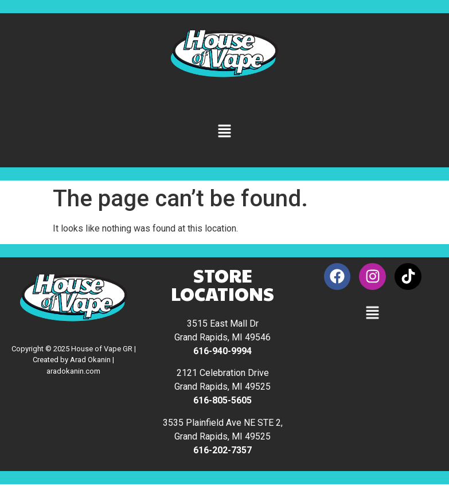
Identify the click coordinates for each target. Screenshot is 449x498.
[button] (224, 131)
